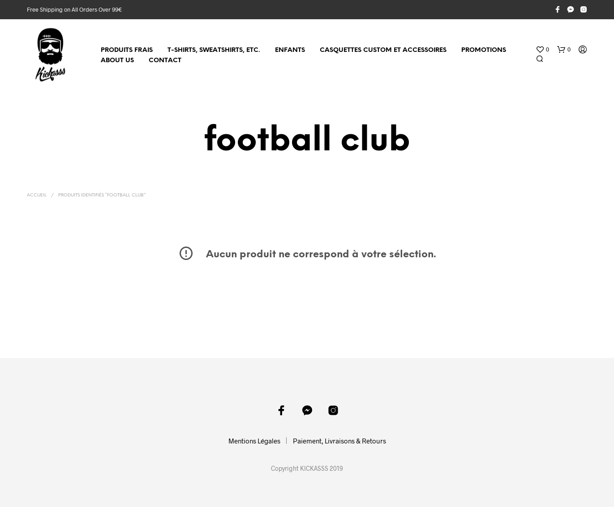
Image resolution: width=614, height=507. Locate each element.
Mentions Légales (254, 441)
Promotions (483, 50)
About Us (117, 60)
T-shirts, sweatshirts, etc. (213, 50)
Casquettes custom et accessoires (383, 50)
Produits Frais (127, 50)
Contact (165, 60)
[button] (542, 49)
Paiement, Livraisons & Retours (339, 441)
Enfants (290, 50)
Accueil (37, 195)
